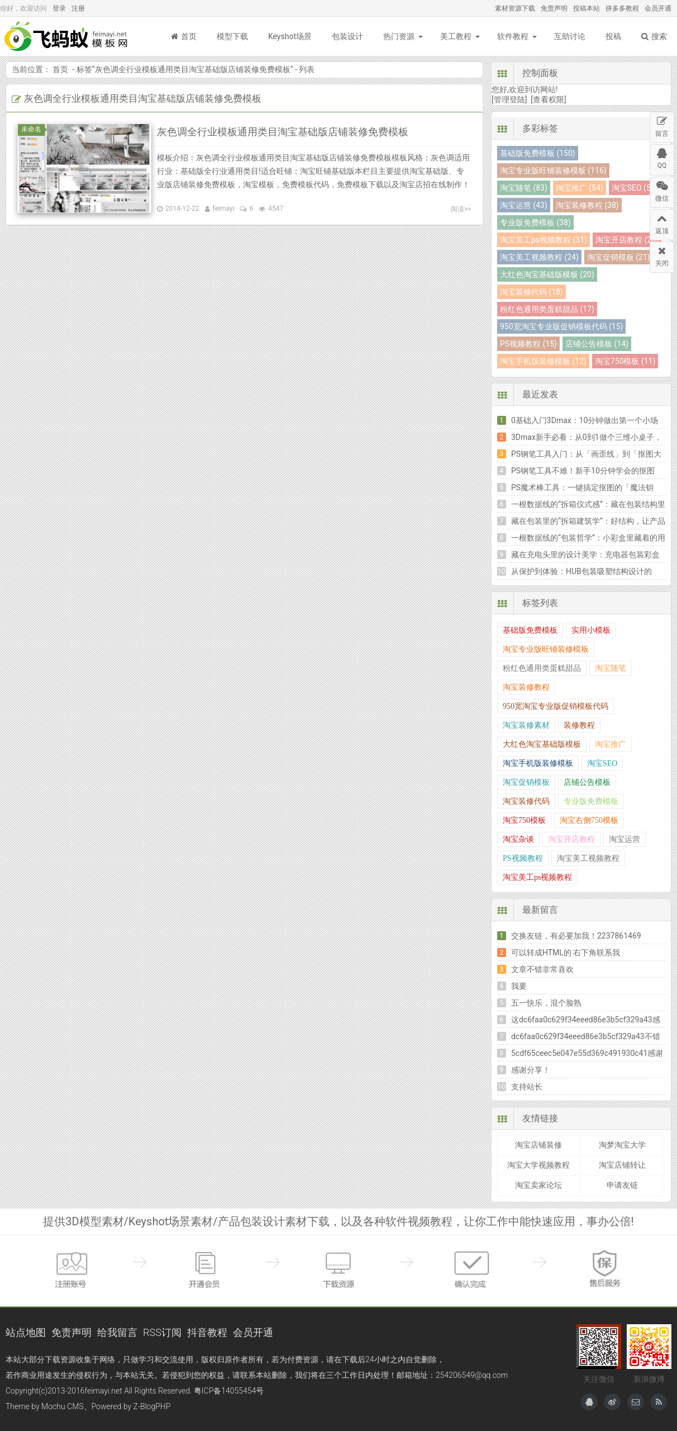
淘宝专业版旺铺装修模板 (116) (553, 170)
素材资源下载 (515, 8)
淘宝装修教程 (526, 687)
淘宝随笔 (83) (523, 187)
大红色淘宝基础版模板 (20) (547, 274)
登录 (59, 8)
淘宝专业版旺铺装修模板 (546, 649)
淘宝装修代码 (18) (531, 291)
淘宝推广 (610, 744)
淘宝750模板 (524, 820)
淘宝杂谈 (518, 839)
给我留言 (117, 1332)
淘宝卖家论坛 (538, 1185)
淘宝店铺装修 (538, 1144)
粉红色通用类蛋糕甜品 (542, 668)
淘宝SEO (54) (635, 187)
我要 (519, 986)
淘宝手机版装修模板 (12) (543, 361)
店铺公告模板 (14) (596, 343)
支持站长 (526, 1086)
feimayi (224, 208)
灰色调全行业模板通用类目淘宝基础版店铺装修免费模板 (192, 69)
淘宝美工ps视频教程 (537, 877)
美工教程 (455, 36)
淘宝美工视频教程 (588, 858)
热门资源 (398, 36)
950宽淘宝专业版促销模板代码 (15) (561, 326)
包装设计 (347, 36)
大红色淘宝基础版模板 (542, 744)
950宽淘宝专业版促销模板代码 (555, 706)
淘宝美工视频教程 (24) (539, 257)
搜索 (654, 36)
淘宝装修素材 (526, 725)
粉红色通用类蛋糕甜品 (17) (547, 309)
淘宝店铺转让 (622, 1164)
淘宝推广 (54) (579, 187)
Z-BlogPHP (152, 1406)
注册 (78, 8)
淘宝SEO (602, 763)
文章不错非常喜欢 (542, 969)
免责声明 (554, 8)
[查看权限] (548, 99)
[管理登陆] (509, 99)
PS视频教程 (523, 858)
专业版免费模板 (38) (535, 222)
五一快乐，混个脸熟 (546, 1002)
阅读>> (461, 209)
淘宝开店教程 (571, 839)
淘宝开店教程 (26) (627, 239)
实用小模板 (591, 630)
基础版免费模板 (530, 630)
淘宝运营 (624, 839)
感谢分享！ (530, 1069)
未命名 (33, 129)
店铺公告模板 (587, 782)
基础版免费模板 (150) (537, 153)
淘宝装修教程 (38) (587, 205)
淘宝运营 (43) (523, 205)
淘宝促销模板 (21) (618, 257)
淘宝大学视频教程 (538, 1164)
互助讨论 (569, 36)
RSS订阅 (162, 1332)
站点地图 (26, 1332)
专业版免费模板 (591, 801)
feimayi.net (103, 1390)
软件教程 (512, 36)
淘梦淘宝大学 (622, 1144)
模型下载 (232, 36)
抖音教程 (207, 1332)
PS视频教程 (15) (528, 343)
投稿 (613, 36)
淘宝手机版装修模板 (538, 763)
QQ (662, 157)
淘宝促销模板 (526, 782)
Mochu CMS (62, 1406)
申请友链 (622, 1185)
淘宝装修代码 (526, 801)
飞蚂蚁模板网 (67, 36)
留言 (662, 125)
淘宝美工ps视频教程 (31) (543, 239)
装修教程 (579, 725)
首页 (184, 36)
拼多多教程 (622, 8)
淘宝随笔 (610, 668)
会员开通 (658, 8)
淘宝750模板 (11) (625, 361)
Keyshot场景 (290, 36)
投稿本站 (586, 8)
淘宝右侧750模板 (589, 820)
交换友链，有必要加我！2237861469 (576, 935)
